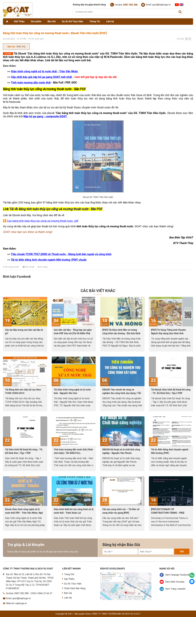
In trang (42, 267)
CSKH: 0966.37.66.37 (41, 593)
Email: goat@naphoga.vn (156, 5)
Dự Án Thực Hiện (71, 583)
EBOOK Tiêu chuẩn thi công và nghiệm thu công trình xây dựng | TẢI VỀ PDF (121, 393)
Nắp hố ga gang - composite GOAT (45, 116)
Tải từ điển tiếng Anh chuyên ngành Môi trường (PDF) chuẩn (49, 259)
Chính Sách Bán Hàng (73, 588)
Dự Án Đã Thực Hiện (72, 21)
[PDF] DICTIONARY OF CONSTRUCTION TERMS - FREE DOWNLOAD (167, 513)
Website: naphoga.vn (16, 603)
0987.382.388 (21, 593)
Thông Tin (94, 21)
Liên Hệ (67, 597)
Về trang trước (11, 267)
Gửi (182, 551)
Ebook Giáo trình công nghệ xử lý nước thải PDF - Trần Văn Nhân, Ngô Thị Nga (24, 513)
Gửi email (28, 267)
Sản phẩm (36, 21)
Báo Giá (52, 21)
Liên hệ (110, 21)
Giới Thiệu (19, 21)
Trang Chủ (68, 574)
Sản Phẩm (68, 579)
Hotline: (123, 5)
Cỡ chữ (180, 38)
